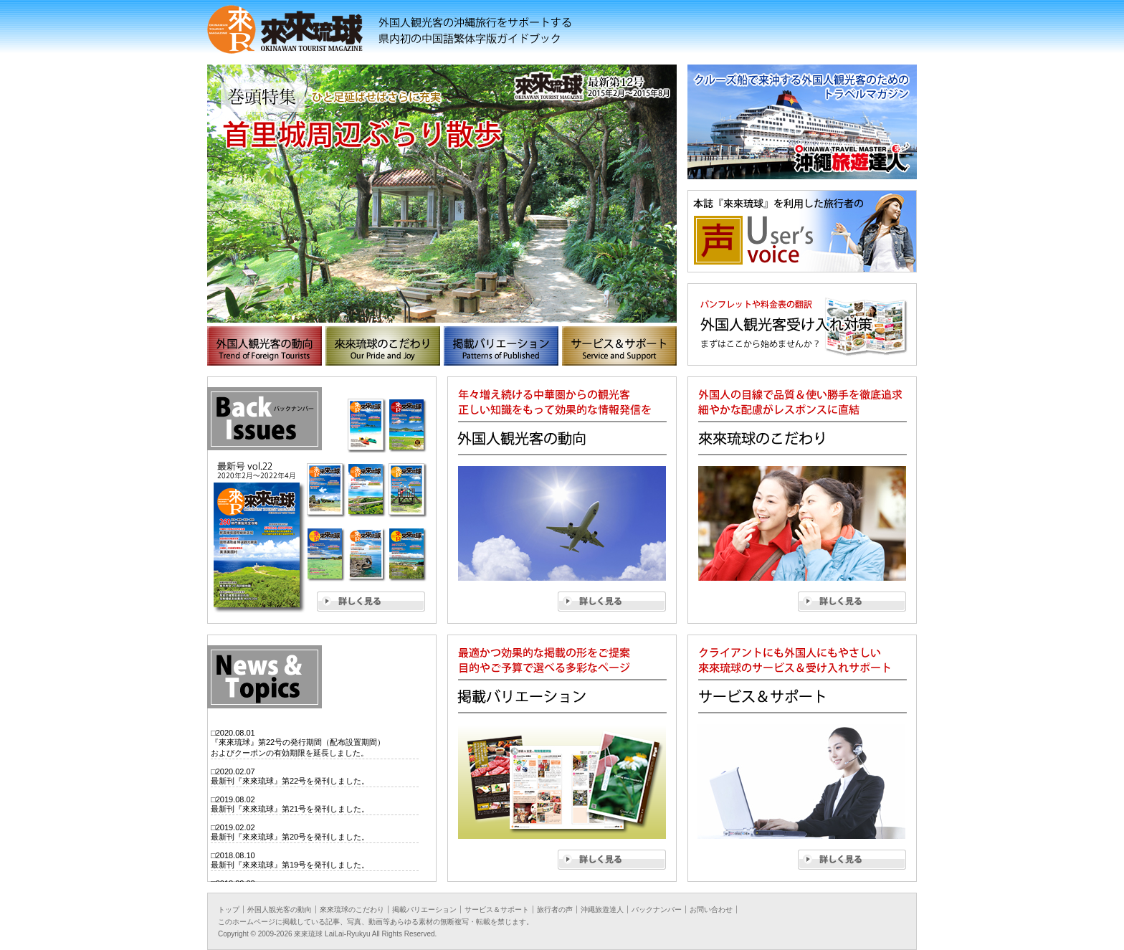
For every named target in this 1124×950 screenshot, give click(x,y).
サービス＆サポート (497, 909)
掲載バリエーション (424, 909)
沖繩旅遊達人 (602, 909)
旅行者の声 (555, 909)
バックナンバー (657, 909)
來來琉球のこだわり (352, 909)
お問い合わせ (711, 909)
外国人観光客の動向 (279, 909)
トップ (228, 909)
